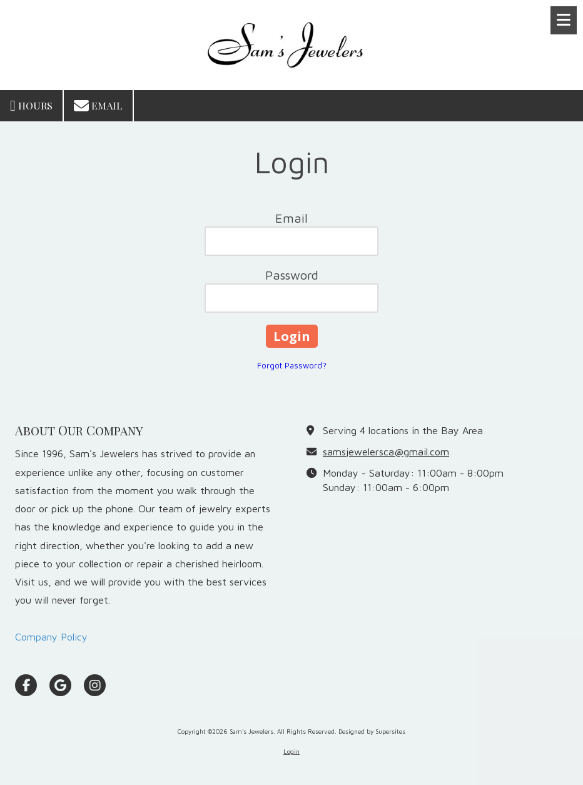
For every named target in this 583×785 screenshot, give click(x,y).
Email (98, 105)
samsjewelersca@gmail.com (386, 451)
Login (291, 751)
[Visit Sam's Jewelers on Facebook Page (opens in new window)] (26, 685)
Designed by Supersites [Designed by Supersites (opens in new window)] (371, 731)
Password (291, 275)
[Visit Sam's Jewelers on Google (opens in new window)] (60, 685)
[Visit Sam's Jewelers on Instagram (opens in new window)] (95, 685)
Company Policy (51, 636)
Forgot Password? (292, 365)
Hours (31, 105)
